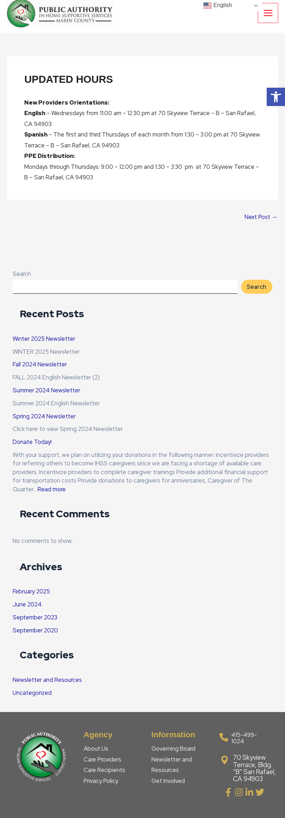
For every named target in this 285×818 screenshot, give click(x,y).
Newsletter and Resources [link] (47, 680)
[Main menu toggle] (268, 13)
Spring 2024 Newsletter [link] (44, 416)
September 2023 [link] (35, 617)
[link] (276, 97)
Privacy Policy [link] (101, 781)
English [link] (217, 5)
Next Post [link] (261, 217)
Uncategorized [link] (32, 693)
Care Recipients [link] (104, 770)
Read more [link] (52, 489)
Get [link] (157, 781)
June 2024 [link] (27, 604)
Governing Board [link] (173, 748)
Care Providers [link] (102, 759)
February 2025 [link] (31, 591)
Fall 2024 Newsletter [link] (40, 364)
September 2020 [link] (35, 630)
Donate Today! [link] (32, 442)
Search (22, 274)
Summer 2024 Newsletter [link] (46, 390)
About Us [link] (96, 748)
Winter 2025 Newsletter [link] (44, 339)
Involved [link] (174, 781)
